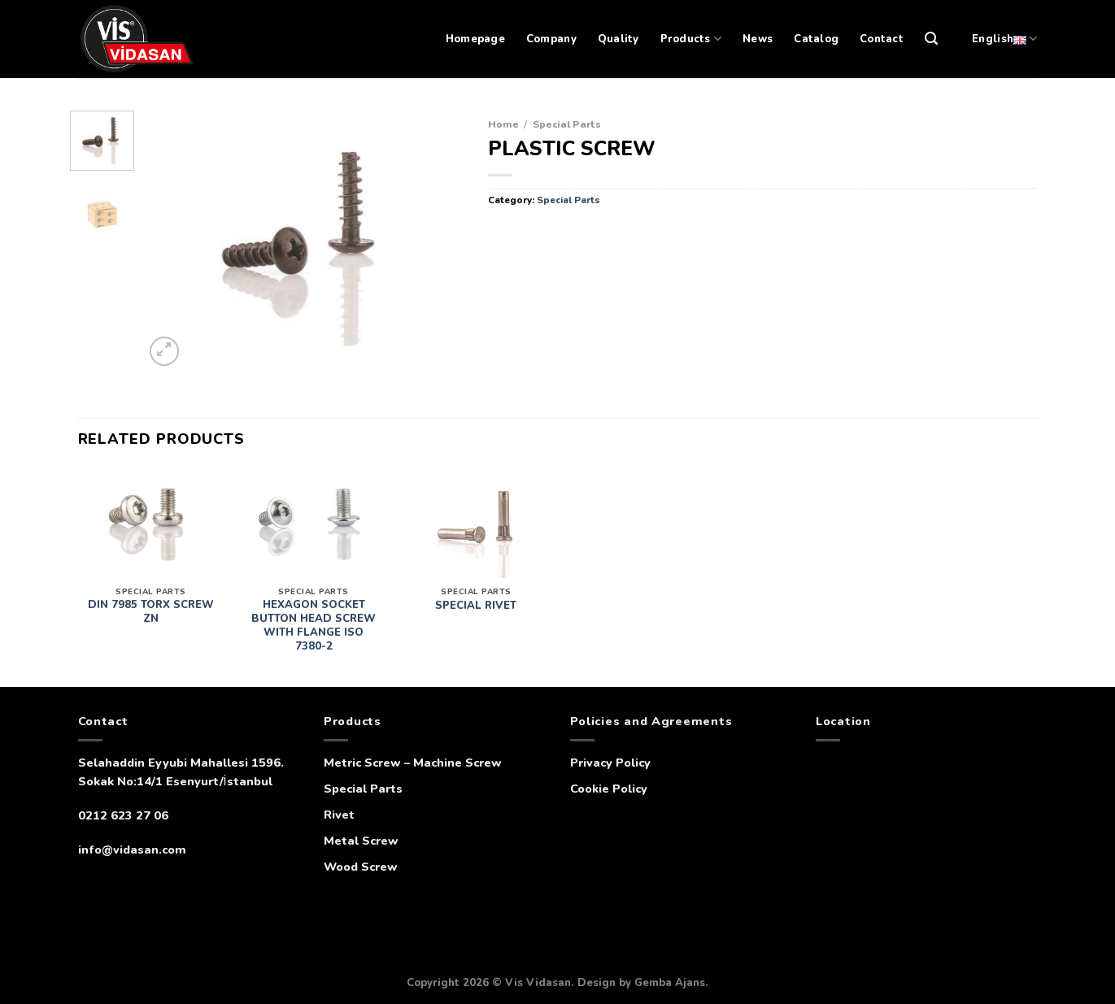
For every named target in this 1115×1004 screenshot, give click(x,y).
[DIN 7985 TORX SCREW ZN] (150, 523)
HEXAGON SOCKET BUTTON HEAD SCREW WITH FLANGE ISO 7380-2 (313, 626)
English (1004, 38)
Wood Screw (361, 866)
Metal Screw (361, 840)
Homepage (475, 39)
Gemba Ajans (669, 983)
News (758, 39)
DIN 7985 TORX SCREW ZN (151, 612)
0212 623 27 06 (123, 815)
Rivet (339, 814)
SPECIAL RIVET (475, 606)
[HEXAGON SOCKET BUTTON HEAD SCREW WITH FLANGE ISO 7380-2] (313, 523)
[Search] (931, 38)
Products (691, 38)
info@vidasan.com (132, 849)
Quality (618, 39)
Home (503, 124)
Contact (882, 39)
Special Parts (567, 124)
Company (551, 39)
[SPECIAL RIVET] (476, 523)
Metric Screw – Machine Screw (413, 762)
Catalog (816, 39)
